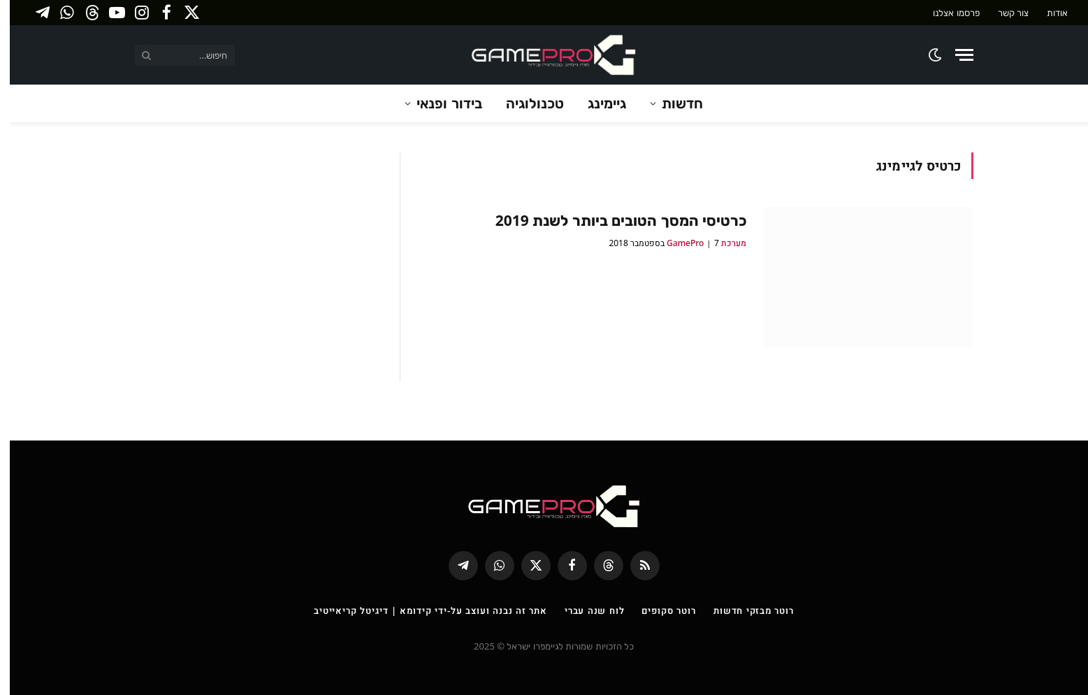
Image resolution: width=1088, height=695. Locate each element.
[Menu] (954, 55)
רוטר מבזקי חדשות (744, 610)
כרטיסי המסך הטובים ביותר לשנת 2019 (611, 220)
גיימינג (597, 103)
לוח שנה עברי (585, 610)
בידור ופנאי (439, 103)
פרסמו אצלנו (946, 12)
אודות (1047, 12)
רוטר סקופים (659, 610)
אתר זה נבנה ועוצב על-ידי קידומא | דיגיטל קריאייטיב (420, 610)
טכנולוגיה (525, 103)
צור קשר (1003, 12)
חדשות (672, 103)
